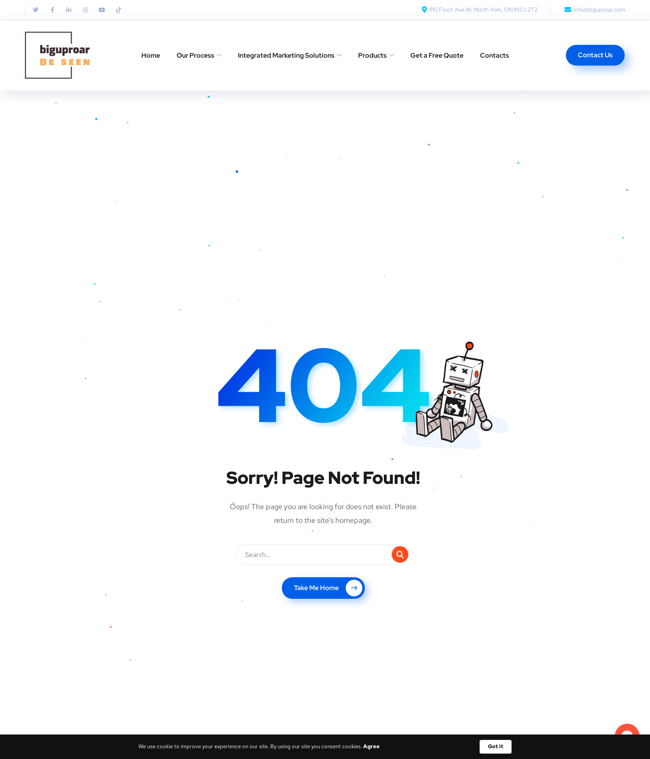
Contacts (494, 55)
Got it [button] (495, 746)
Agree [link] (371, 746)
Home (150, 55)
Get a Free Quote (436, 55)
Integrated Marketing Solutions (286, 55)
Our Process (195, 55)
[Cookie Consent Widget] (325, 747)
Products (372, 55)
